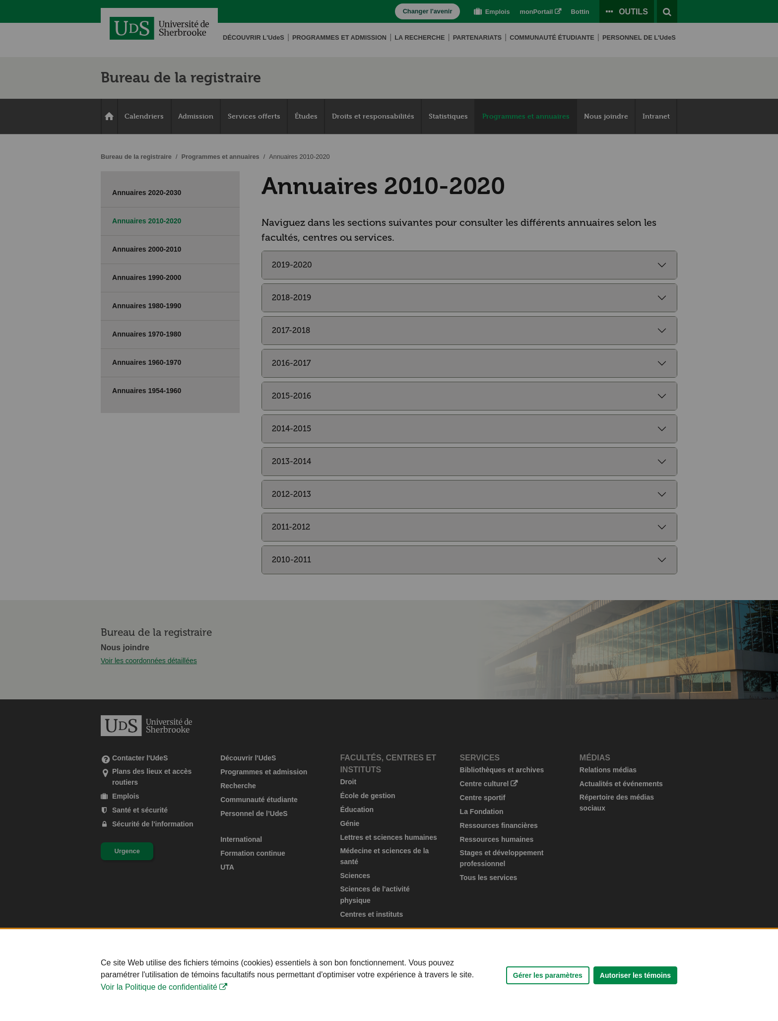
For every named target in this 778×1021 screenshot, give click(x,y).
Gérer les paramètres (548, 987)
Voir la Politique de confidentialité (159, 998)
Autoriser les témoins (635, 987)
